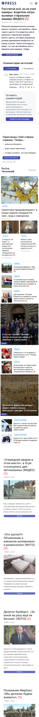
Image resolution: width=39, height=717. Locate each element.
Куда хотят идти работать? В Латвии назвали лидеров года (25, 440)
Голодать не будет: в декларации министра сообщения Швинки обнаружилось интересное (8, 247)
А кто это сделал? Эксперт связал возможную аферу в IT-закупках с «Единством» (17, 337)
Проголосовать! (11, 158)
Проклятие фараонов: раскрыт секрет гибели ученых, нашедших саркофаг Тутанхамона (19, 408)
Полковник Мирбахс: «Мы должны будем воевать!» (18, 694)
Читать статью (12, 54)
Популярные (27, 69)
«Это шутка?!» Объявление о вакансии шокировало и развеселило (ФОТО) (19, 540)
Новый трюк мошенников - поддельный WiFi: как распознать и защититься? (28, 243)
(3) (29, 339)
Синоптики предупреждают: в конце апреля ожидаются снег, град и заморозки (19, 212)
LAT (31, 3)
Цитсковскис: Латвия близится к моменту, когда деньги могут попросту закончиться (25, 297)
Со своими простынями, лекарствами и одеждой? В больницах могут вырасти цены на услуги (25, 283)
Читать (19, 516)
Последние (11, 69)
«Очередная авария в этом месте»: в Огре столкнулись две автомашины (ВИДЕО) (19, 465)
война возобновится (13, 144)
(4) (14, 255)
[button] (36, 3)
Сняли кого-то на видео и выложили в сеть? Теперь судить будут (25, 355)
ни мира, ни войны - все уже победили (20, 153)
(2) (28, 286)
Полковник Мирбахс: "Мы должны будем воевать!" (24, 268)
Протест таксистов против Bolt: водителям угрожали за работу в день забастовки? (25, 426)
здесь (29, 114)
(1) (27, 19)
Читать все (32, 170)
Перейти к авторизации (19, 119)
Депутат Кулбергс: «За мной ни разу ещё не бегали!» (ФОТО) (19, 615)
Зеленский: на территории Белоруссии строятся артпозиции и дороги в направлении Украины (25, 368)
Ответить (13, 87)
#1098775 (32, 74)
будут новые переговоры (15, 149)
